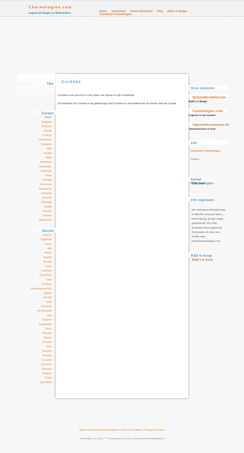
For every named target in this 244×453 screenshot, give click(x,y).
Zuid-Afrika (46, 382)
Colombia (46, 270)
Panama (47, 341)
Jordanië (47, 319)
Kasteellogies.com (208, 111)
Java (49, 315)
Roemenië (46, 184)
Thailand (47, 373)
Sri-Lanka (46, 359)
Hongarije (46, 144)
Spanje (48, 206)
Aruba (48, 243)
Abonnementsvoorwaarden (104, 429)
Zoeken (195, 159)
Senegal (47, 355)
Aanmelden (119, 11)
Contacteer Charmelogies (116, 14)
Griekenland (45, 139)
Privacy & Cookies (154, 429)
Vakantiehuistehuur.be (211, 125)
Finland (47, 130)
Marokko (47, 333)
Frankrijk (47, 135)
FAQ (160, 11)
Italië (49, 148)
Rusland (47, 350)
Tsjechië (47, 211)
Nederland (46, 161)
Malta (49, 157)
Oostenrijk (46, 170)
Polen (48, 175)
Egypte (48, 292)
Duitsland (46, 126)
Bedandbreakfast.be (209, 97)
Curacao (47, 283)
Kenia (48, 328)
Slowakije (46, 202)
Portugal (47, 179)
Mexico (48, 337)
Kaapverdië (45, 324)
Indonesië (46, 306)
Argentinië (46, 239)
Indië (49, 301)
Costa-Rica (45, 275)
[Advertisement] (122, 45)
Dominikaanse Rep (41, 288)
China (48, 266)
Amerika (47, 234)
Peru (49, 346)
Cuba (49, 279)
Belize (48, 252)
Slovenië (47, 197)
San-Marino (45, 188)
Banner (83, 429)
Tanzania (47, 368)
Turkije (48, 377)
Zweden (47, 215)
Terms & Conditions (131, 429)
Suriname (46, 364)
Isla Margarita (44, 310)
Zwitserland (45, 219)
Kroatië (48, 153)
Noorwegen (45, 166)
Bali (49, 248)
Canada (47, 261)
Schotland (46, 193)
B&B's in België (177, 11)
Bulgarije (47, 121)
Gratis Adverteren (141, 11)
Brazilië (47, 257)
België (48, 117)
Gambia (47, 297)
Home (103, 11)
